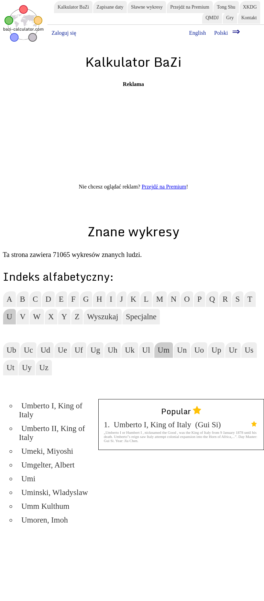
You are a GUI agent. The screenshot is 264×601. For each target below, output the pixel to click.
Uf (79, 350)
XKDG (250, 7)
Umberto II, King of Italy (52, 433)
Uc (28, 350)
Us (249, 350)
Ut (10, 367)
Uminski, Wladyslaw (54, 492)
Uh (112, 350)
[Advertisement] (133, 135)
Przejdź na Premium (189, 7)
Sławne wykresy (147, 7)
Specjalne (141, 316)
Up (216, 350)
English (197, 33)
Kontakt (249, 17)
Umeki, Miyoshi (47, 451)
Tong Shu (226, 7)
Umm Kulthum (45, 506)
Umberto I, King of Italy (50, 410)
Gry (230, 17)
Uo (199, 350)
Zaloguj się (64, 33)
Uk (129, 350)
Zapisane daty (110, 7)
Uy (27, 367)
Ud (45, 350)
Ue (62, 350)
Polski (221, 33)
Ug (95, 350)
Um (164, 350)
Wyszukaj (102, 316)
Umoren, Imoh (44, 520)
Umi (28, 478)
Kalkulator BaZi (73, 7)
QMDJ (212, 17)
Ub (11, 350)
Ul (146, 350)
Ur (233, 350)
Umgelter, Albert (48, 465)
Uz (43, 367)
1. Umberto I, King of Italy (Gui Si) (180, 424)
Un (182, 350)
